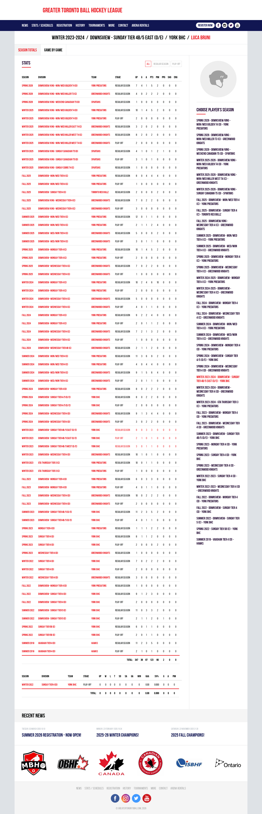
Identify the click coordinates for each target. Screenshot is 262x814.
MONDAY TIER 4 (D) (46, 528)
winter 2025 (27, 110)
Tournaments (97, 25)
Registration (64, 25)
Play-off (176, 63)
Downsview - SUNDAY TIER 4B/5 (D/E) (55, 511)
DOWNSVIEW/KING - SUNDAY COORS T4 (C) (56, 167)
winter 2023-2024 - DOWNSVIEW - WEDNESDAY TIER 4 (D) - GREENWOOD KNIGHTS (214, 391)
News (25, 25)
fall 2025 (26, 175)
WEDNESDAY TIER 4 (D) (48, 552)
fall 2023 (26, 479)
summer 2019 (28, 643)
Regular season (161, 63)
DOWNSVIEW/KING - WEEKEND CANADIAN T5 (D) (59, 101)
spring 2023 (27, 528)
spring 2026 (27, 85)
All (148, 63)
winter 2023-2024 (68, 37)
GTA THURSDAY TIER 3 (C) (49, 462)
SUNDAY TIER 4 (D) (46, 536)
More (111, 25)
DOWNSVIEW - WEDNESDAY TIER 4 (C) (54, 265)
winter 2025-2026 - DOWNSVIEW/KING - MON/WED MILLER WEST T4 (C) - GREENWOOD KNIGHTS (216, 178)
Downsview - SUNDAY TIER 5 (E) (52, 610)
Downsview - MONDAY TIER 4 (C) (52, 315)
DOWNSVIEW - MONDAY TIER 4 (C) (52, 249)
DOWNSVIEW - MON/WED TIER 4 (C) (53, 175)
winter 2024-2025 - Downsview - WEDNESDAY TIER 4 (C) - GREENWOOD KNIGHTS (214, 292)
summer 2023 (28, 511)
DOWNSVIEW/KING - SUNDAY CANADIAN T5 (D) (58, 151)
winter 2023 (27, 429)
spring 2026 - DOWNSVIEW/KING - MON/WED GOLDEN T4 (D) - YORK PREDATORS (213, 124)
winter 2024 (27, 282)
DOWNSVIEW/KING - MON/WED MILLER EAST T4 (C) (60, 126)
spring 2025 (27, 249)
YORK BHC (177, 37)
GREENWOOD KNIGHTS (100, 93)
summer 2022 (28, 610)
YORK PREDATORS (98, 85)
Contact (123, 25)
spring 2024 (27, 388)
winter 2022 (27, 561)
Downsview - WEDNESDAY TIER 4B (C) (54, 347)
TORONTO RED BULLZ (100, 192)
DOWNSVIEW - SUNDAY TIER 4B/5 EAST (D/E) (126, 37)
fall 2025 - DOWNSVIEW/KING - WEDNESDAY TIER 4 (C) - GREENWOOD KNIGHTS (214, 225)
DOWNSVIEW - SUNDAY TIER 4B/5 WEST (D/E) (57, 446)
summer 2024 (28, 356)
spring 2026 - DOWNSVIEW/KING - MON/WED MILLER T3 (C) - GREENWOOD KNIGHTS (215, 139)
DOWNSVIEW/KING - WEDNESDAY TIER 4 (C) (56, 200)
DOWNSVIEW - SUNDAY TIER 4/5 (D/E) (54, 397)
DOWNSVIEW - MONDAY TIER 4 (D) (52, 585)
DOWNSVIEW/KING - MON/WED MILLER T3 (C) (57, 93)
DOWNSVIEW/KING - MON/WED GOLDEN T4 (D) (58, 85)
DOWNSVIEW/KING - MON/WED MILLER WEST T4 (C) (60, 134)
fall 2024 (26, 315)
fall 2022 (26, 585)
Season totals (27, 50)
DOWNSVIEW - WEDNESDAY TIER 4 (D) (54, 454)
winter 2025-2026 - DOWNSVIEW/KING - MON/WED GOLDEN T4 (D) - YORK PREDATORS (216, 164)
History (80, 25)
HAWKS (94, 643)
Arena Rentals (140, 25)
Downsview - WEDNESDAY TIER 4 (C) (54, 298)
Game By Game (53, 50)
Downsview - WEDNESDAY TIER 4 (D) (54, 413)
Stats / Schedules (42, 25)
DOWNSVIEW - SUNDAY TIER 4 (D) (52, 593)
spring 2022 (27, 626)
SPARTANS (95, 101)
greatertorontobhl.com (129, 808)
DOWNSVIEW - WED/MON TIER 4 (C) (53, 233)
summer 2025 (28, 216)
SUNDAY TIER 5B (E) (46, 626)
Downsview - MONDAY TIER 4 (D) (52, 388)
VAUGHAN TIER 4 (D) (46, 643)
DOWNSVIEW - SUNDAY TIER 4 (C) (52, 192)
